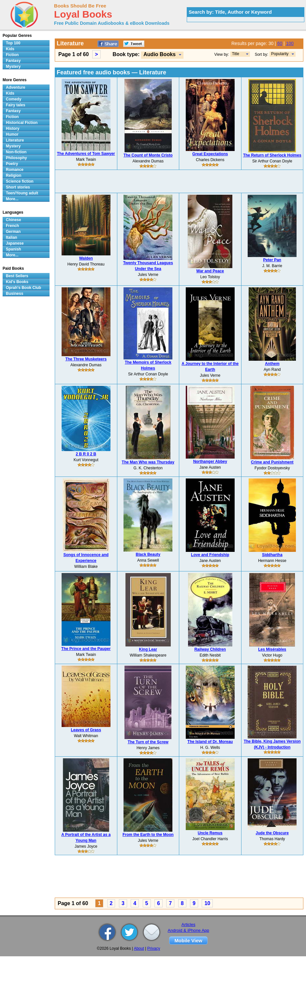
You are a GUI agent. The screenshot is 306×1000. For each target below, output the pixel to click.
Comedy (13, 99)
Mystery (13, 66)
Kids (10, 49)
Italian (11, 237)
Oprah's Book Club (23, 287)
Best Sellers (17, 276)
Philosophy (16, 158)
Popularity (279, 54)
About (139, 948)
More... (12, 199)
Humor (12, 134)
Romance (14, 169)
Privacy (153, 948)
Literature (15, 140)
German (13, 231)
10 (207, 903)
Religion (13, 175)
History (12, 128)
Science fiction (20, 181)
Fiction (12, 55)
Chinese (13, 220)
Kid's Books (17, 282)
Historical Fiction (21, 122)
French (12, 225)
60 (280, 43)
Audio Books (159, 54)
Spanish (13, 249)
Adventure (15, 87)
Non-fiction (16, 152)
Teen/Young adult (22, 193)
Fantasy (13, 60)
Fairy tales (15, 105)
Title (235, 54)
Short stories (18, 187)
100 (290, 43)
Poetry (12, 163)
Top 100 (13, 43)
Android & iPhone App (188, 930)
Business (14, 293)
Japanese (15, 243)
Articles (189, 924)
